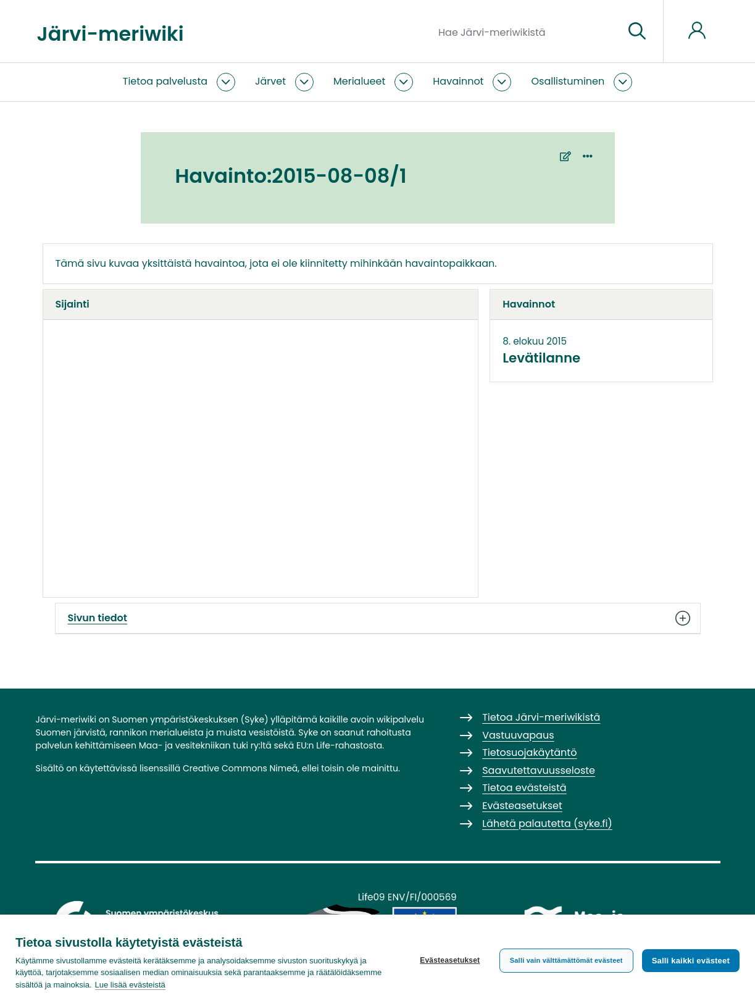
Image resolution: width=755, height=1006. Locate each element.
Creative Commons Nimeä (240, 768)
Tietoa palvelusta (165, 81)
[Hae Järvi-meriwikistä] (526, 31)
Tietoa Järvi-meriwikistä (541, 717)
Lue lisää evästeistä (130, 984)
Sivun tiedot (378, 618)
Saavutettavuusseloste (538, 770)
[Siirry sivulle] (637, 31)
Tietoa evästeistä (524, 788)
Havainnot (458, 81)
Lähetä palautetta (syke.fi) (547, 823)
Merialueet (359, 81)
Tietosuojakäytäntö (529, 752)
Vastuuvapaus (518, 735)
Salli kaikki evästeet (691, 960)
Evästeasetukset (450, 960)
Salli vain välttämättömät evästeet (566, 960)
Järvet (270, 81)
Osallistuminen (567, 81)
